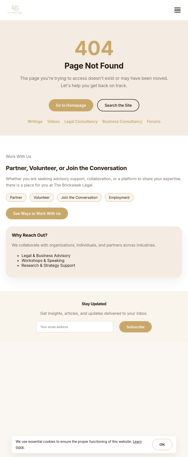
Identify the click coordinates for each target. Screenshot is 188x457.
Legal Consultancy (81, 121)
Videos (53, 121)
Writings (35, 121)
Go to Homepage (71, 105)
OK (162, 444)
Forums (154, 121)
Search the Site (118, 105)
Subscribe (135, 327)
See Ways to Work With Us (37, 213)
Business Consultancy (122, 121)
